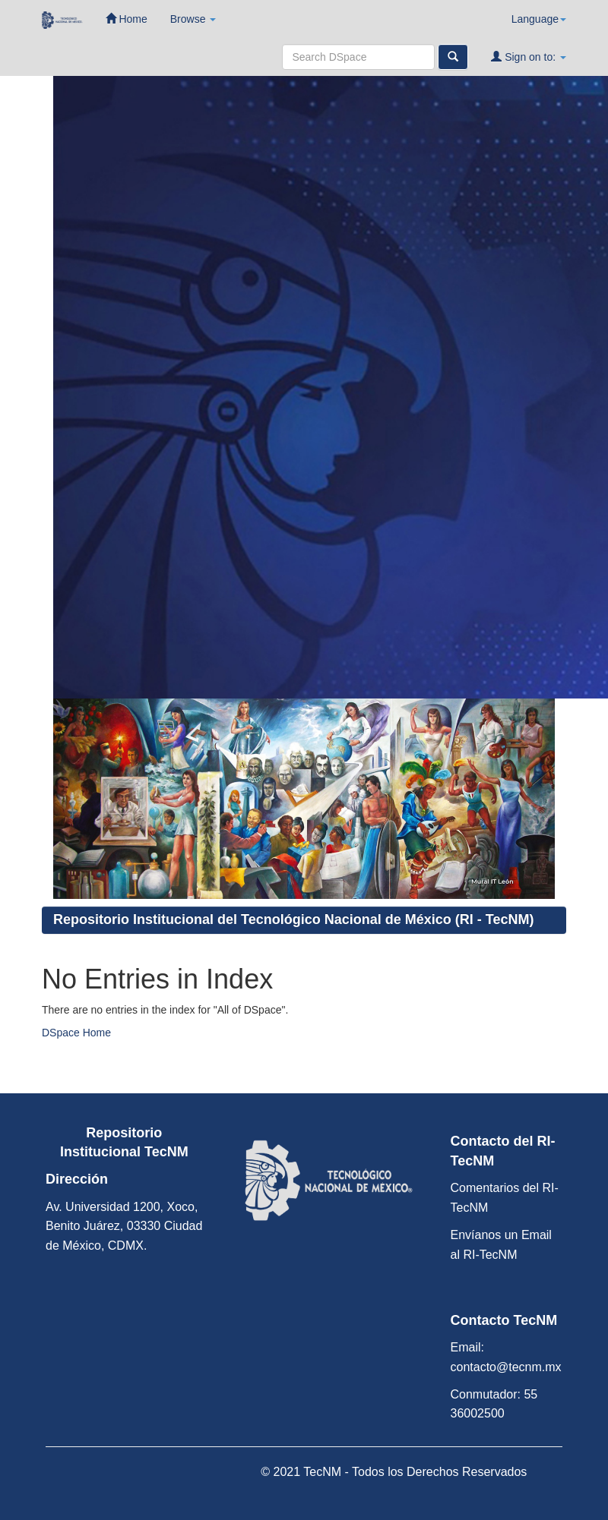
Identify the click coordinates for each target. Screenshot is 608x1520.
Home (126, 18)
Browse (193, 19)
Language (538, 19)
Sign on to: (528, 56)
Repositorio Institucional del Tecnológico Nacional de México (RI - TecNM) (293, 919)
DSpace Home (76, 1032)
